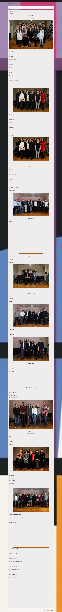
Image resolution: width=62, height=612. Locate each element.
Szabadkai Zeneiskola (12, 3)
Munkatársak (15, 11)
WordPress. (51, 610)
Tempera (48, 610)
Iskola (12, 11)
